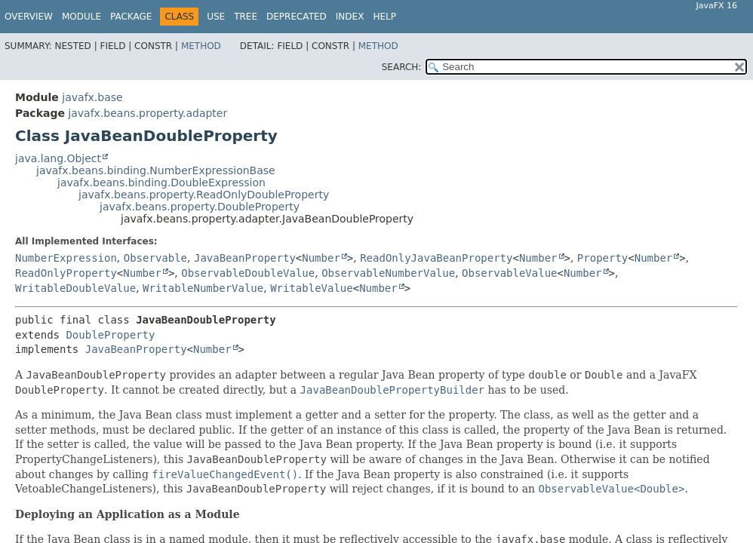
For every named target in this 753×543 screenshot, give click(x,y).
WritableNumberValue (203, 288)
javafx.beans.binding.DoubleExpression (161, 182)
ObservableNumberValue (388, 273)
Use (216, 16)
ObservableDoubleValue (248, 273)
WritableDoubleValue (75, 288)
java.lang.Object (58, 158)
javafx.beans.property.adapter (147, 113)
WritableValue (311, 288)
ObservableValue (509, 273)
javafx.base (92, 97)
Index (350, 16)
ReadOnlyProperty (66, 273)
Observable (155, 258)
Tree (245, 16)
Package (131, 16)
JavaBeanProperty (245, 258)
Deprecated (296, 16)
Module (81, 16)
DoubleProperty (110, 335)
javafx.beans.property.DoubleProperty (200, 207)
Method (201, 46)
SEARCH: (402, 67)
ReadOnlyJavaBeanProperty (436, 258)
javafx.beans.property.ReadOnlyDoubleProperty (203, 195)
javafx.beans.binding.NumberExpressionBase (155, 170)
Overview (29, 16)
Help (384, 16)
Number (321, 258)
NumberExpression (66, 258)
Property (602, 258)
